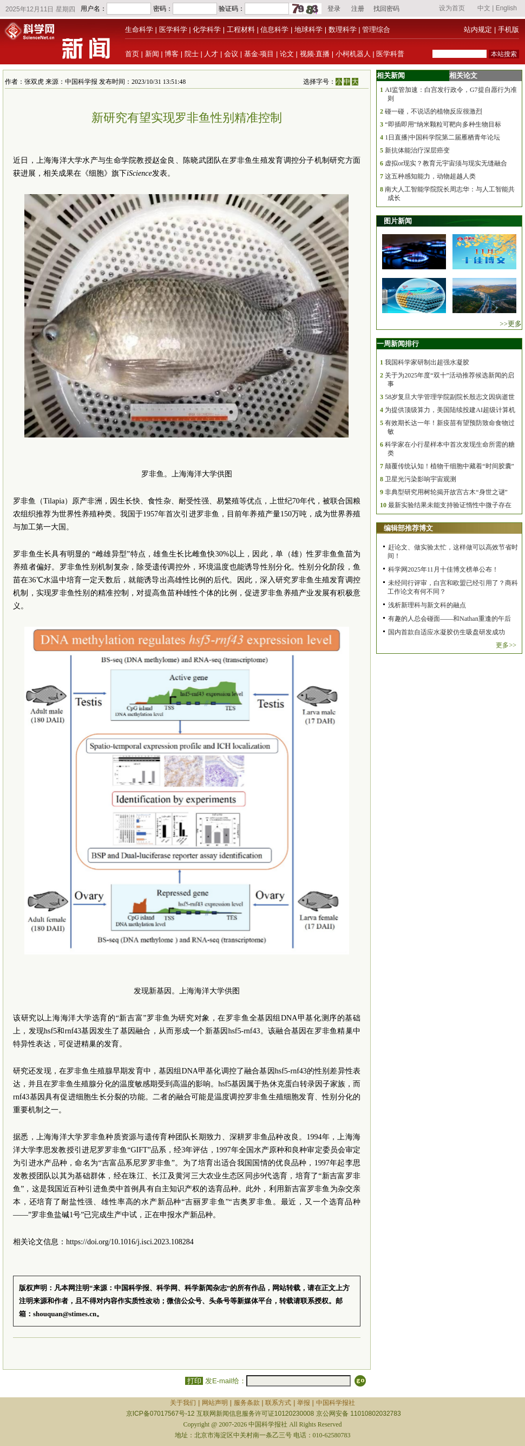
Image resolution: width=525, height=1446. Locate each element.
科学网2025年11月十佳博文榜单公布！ (443, 569)
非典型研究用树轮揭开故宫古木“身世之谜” (446, 492)
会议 (231, 54)
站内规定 (478, 29)
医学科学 (173, 29)
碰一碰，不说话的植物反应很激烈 (433, 111)
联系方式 (278, 1403)
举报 (303, 1403)
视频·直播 (315, 54)
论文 (287, 54)
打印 (194, 1381)
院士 (192, 54)
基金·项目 (259, 54)
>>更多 (511, 324)
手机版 (508, 29)
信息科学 (274, 29)
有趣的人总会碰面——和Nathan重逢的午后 (449, 618)
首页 (132, 54)
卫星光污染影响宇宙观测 (420, 479)
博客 (172, 54)
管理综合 (376, 29)
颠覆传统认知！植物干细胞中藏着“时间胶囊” (449, 466)
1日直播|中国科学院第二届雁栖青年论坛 (442, 137)
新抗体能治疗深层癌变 (417, 150)
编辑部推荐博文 (408, 528)
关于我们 (183, 1403)
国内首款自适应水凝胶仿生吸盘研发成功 (446, 632)
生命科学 (139, 29)
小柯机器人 (353, 54)
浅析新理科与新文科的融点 (427, 605)
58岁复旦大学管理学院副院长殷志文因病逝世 (450, 397)
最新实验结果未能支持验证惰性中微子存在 (449, 505)
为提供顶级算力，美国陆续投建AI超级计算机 (450, 410)
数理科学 (343, 29)
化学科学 (207, 29)
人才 (211, 54)
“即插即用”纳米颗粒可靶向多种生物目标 (443, 124)
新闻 (152, 54)
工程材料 (241, 29)
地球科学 (308, 29)
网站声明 (215, 1403)
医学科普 (390, 54)
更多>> (506, 645)
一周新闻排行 (398, 344)
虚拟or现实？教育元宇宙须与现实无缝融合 (446, 163)
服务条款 (247, 1403)
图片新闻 (398, 221)
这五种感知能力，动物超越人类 (430, 176)
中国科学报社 (335, 1403)
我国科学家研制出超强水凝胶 (427, 362)
